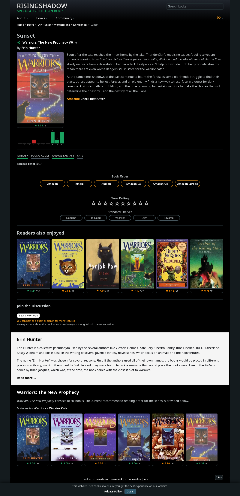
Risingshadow (42, 7)
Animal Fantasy (63, 155)
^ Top (219, 477)
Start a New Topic (28, 315)
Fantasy (22, 155)
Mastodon (135, 479)
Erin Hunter (30, 47)
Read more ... (26, 378)
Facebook (117, 479)
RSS (146, 479)
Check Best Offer (92, 99)
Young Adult (40, 155)
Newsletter (102, 479)
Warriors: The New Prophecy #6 (47, 42)
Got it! (130, 491)
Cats (80, 155)
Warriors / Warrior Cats (51, 408)
